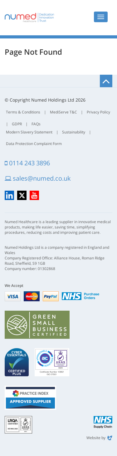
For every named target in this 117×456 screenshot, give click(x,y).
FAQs (36, 124)
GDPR (17, 124)
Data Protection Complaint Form (34, 143)
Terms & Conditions (23, 112)
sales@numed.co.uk (38, 178)
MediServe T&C (63, 112)
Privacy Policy (98, 112)
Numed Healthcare (29, 17)
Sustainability (73, 132)
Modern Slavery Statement (29, 132)
